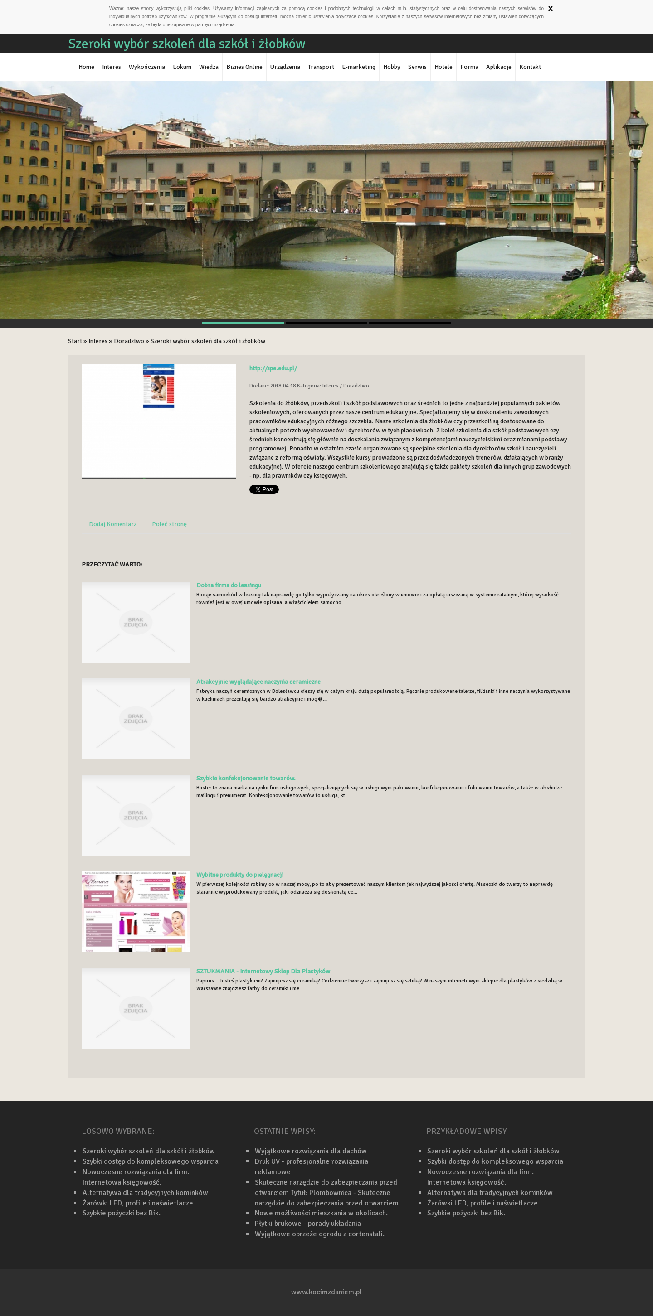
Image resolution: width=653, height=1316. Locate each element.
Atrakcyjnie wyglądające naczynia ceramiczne (258, 682)
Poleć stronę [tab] (169, 524)
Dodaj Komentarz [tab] (112, 524)
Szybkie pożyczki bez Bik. (122, 1213)
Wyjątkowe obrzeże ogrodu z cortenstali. (320, 1234)
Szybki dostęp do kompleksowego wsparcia (151, 1161)
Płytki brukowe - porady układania (308, 1223)
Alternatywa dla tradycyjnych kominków (145, 1192)
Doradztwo (129, 341)
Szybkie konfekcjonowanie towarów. (246, 778)
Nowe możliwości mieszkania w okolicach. (321, 1213)
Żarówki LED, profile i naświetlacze (138, 1203)
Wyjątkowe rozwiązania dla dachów (311, 1151)
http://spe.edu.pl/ (273, 368)
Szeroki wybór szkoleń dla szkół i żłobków (208, 341)
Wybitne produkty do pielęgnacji (239, 875)
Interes (97, 341)
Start (75, 341)
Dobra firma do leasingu (228, 585)
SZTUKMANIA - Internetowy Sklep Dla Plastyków (263, 971)
